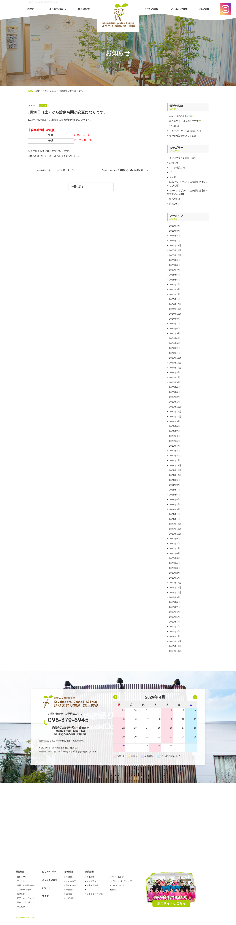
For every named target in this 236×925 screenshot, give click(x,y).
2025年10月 (175, 255)
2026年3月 (174, 230)
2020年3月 (174, 568)
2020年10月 (175, 533)
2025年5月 (174, 279)
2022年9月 (174, 421)
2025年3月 (174, 289)
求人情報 (204, 9)
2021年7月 (174, 489)
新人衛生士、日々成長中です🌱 (185, 121)
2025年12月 (175, 245)
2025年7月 (174, 270)
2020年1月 (174, 577)
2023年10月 (175, 367)
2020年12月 (175, 524)
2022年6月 (174, 436)
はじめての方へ (57, 9)
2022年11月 (175, 411)
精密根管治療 (92, 885)
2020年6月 (174, 553)
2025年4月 (174, 284)
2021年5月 (174, 499)
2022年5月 (174, 441)
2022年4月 (174, 445)
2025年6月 (174, 274)
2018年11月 (175, 646)
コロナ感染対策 (177, 167)
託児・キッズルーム (26, 898)
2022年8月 (174, 426)
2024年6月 (174, 328)
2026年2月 (174, 235)
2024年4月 (174, 338)
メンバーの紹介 (24, 889)
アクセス (21, 881)
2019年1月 (174, 636)
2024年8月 (174, 318)
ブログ (172, 172)
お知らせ (173, 162)
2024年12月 (175, 304)
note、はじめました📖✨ (182, 116)
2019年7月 (174, 607)
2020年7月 (174, 548)
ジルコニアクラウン (95, 894)
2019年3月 (174, 626)
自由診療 (90, 877)
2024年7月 (174, 323)
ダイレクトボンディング (121, 881)
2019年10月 (175, 592)
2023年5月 (174, 382)
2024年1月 (174, 353)
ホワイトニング (117, 877)
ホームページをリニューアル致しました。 (55, 170)
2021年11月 (175, 470)
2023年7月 (174, 377)
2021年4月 (174, 504)
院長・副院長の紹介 (26, 885)
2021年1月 (174, 519)
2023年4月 (174, 387)
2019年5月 (174, 617)
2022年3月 (174, 450)
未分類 (172, 177)
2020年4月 (174, 563)
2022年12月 (175, 406)
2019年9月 (174, 597)
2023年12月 (175, 358)
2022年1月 (174, 460)
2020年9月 (174, 538)
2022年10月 (175, 416)
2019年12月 (175, 582)
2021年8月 (174, 485)
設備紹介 (21, 894)
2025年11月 (175, 250)
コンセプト (22, 877)
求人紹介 (21, 907)
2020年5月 (174, 558)
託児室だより (176, 198)
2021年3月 (174, 509)
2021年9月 (174, 480)
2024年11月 (175, 309)
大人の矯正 (71, 881)
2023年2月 (174, 397)
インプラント (92, 881)
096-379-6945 (68, 720)
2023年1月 (174, 401)
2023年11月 (175, 362)
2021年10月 (175, 475)
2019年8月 (174, 602)
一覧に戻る (77, 186)
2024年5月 (174, 333)
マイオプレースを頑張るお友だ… (186, 130)
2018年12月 (175, 641)
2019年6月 (174, 612)
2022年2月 (174, 455)
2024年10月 (175, 313)
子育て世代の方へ (25, 902)
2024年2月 (174, 348)
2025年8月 (174, 265)
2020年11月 (175, 529)
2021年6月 (174, 494)
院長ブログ (175, 203)
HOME (30, 91)
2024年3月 (174, 343)
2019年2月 (174, 631)
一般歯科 (70, 889)
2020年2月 (174, 573)
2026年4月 (174, 225)
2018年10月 (175, 651)
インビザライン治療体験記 (182, 157)
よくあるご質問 (179, 9)
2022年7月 (174, 431)
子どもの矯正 (72, 885)
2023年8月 (174, 372)
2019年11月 (175, 587)
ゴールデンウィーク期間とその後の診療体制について (127, 170)
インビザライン (117, 885)
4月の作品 (174, 125)
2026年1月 (174, 240)
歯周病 (69, 894)
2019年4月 (174, 621)
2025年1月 (174, 299)
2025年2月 (174, 294)
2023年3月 (174, 392)
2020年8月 (174, 543)
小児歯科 (70, 898)
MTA (88, 889)
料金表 (113, 889)
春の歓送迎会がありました (182, 135)
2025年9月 (174, 260)
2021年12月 (175, 465)
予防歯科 (70, 877)
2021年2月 (174, 514)
